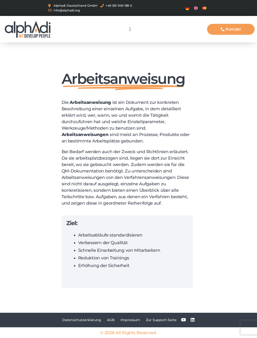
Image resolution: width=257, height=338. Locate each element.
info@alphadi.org (66, 10)
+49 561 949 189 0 (119, 5)
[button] (130, 29)
